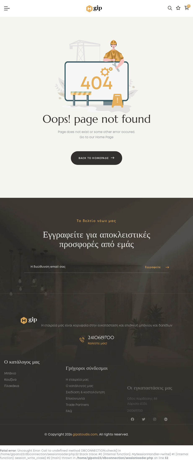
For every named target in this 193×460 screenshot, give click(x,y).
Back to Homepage (94, 158)
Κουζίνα (10, 405)
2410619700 (101, 349)
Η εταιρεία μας (77, 414)
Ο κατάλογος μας (79, 421)
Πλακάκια (11, 412)
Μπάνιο (10, 399)
